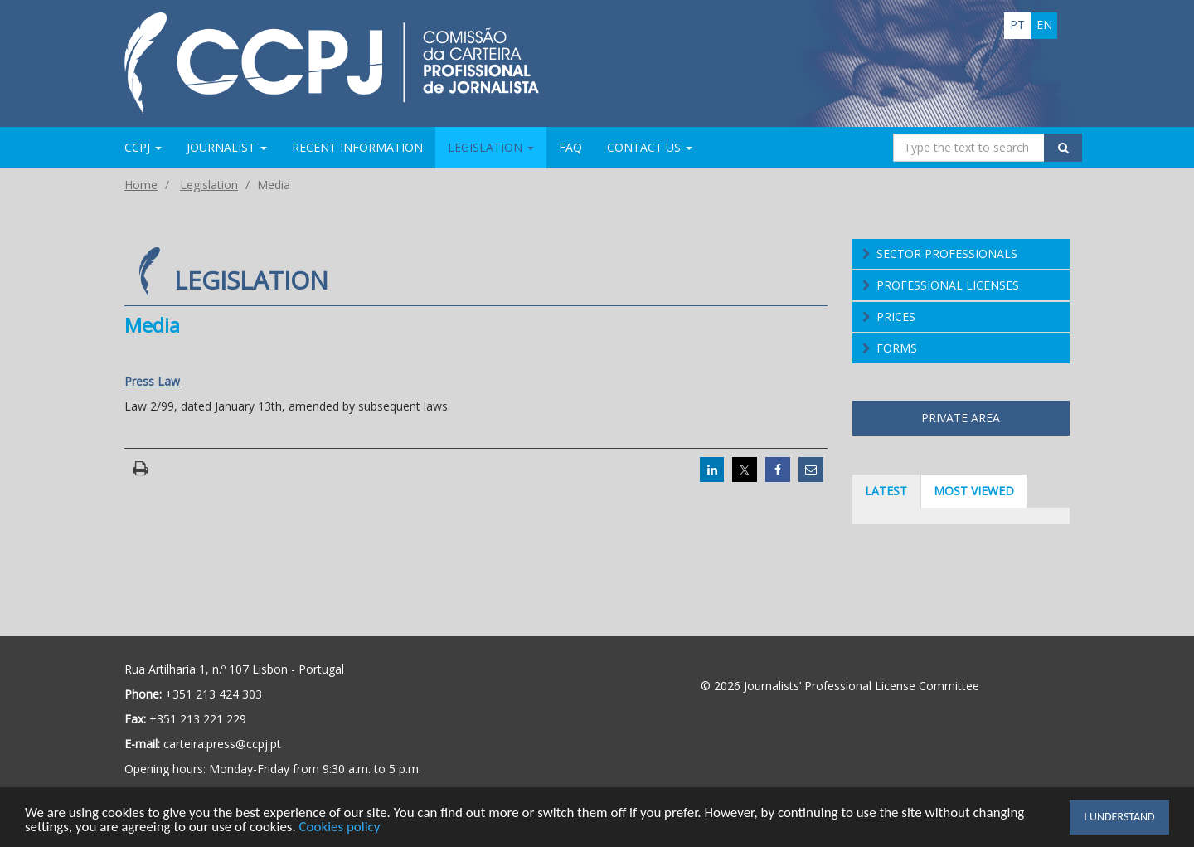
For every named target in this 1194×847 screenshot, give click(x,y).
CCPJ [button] (143, 147)
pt (1017, 24)
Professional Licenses (947, 285)
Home (141, 184)
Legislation (209, 184)
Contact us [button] (649, 147)
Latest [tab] (886, 491)
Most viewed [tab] (974, 491)
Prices (895, 316)
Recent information (357, 147)
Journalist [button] (227, 147)
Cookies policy (340, 828)
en (1044, 24)
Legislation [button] (491, 147)
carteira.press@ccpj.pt (222, 744)
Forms (896, 348)
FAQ (570, 147)
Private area (960, 418)
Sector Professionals (946, 253)
